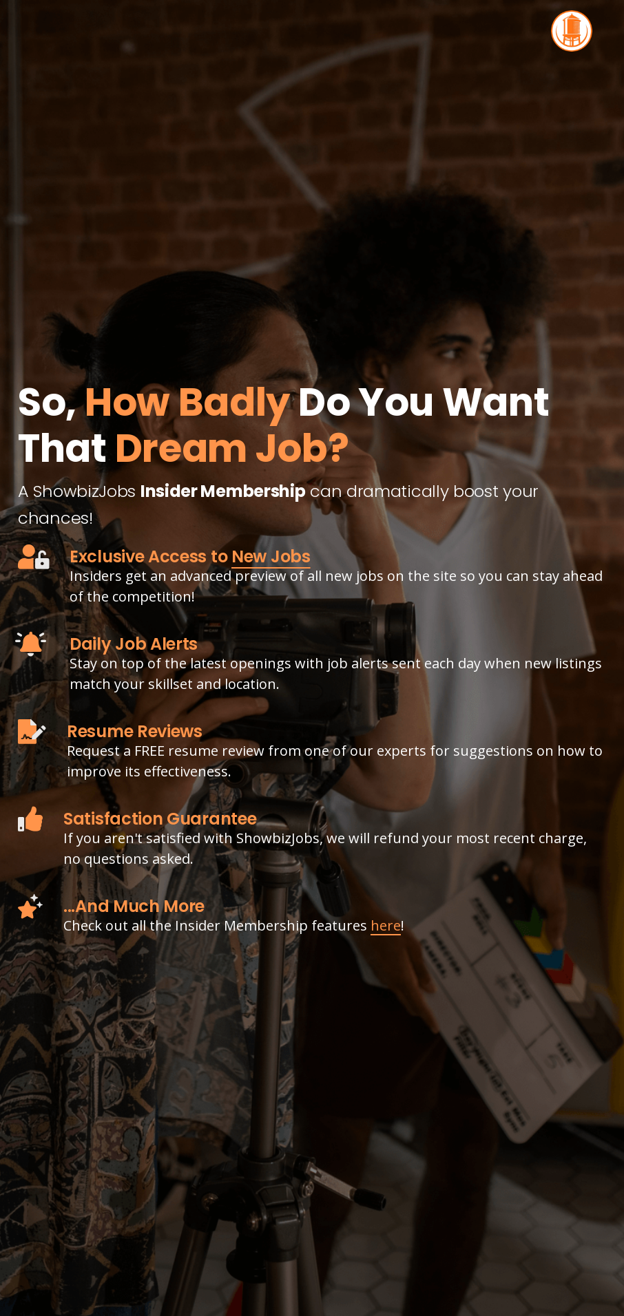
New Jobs (271, 556)
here (386, 925)
